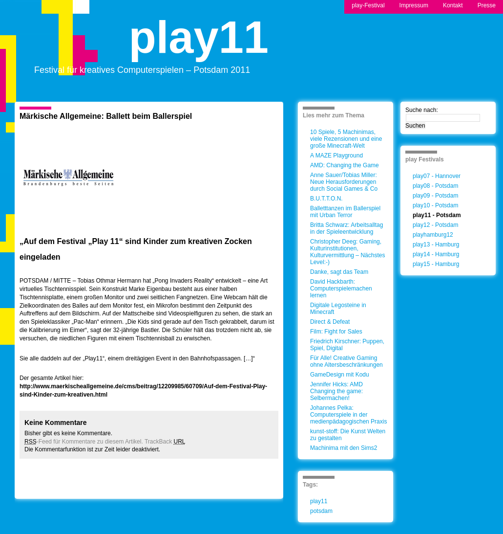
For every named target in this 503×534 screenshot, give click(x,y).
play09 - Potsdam (435, 195)
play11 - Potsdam (437, 215)
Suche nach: (421, 110)
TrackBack (165, 441)
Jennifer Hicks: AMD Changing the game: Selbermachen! (336, 391)
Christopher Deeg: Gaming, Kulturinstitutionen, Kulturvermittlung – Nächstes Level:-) (347, 252)
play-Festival (368, 5)
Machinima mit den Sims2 (343, 448)
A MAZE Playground (336, 155)
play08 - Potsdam (435, 185)
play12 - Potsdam (435, 225)
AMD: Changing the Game (344, 165)
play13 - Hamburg (436, 244)
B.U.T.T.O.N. (326, 198)
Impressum (413, 5)
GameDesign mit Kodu (339, 374)
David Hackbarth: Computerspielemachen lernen (341, 288)
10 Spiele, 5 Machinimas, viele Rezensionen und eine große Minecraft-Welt (346, 139)
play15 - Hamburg (436, 264)
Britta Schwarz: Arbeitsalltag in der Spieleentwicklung (346, 228)
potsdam (321, 511)
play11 (199, 45)
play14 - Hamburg (436, 254)
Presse (487, 5)
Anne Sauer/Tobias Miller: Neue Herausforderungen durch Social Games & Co (343, 182)
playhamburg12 (433, 234)
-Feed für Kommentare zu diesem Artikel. (83, 441)
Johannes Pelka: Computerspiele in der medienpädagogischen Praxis (348, 414)
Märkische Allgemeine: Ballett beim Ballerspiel (106, 116)
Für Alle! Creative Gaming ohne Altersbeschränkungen (346, 361)
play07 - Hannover (437, 176)
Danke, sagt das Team (339, 271)
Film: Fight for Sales (336, 331)
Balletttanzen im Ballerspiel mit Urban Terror (345, 212)
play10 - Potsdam (435, 205)
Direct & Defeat (330, 321)
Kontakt (453, 5)
